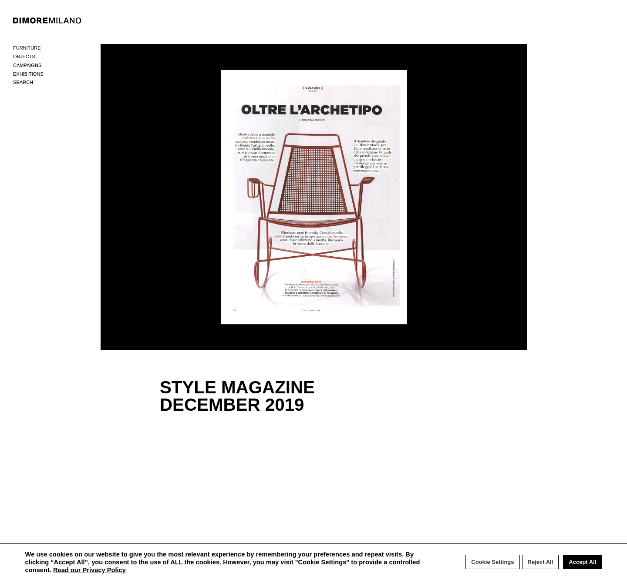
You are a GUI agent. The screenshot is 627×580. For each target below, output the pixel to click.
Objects (24, 56)
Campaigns (27, 65)
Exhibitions (28, 74)
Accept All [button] (582, 562)
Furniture (27, 47)
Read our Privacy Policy (89, 570)
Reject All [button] (540, 562)
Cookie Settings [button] (492, 562)
